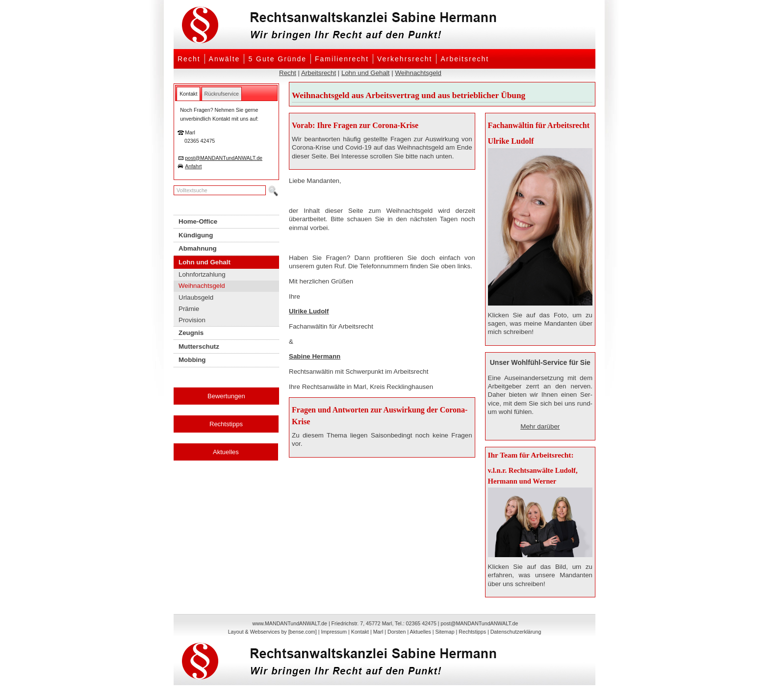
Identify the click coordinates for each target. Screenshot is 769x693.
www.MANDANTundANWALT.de (290, 623)
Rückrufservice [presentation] (222, 94)
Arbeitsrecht (464, 59)
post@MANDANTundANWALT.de (223, 158)
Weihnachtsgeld (418, 73)
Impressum (334, 632)
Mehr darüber (540, 426)
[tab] (188, 94)
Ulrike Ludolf (309, 311)
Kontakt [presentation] (188, 94)
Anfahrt (193, 166)
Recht (189, 59)
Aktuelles (226, 452)
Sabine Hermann (314, 356)
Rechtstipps (226, 424)
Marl (378, 632)
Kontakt (360, 632)
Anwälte (224, 59)
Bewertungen (226, 396)
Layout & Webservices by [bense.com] (272, 632)
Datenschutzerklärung (515, 632)
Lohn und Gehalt (365, 73)
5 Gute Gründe (277, 59)
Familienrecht (342, 59)
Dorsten (396, 632)
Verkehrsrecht (404, 59)
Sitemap (444, 632)
